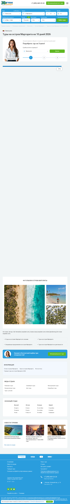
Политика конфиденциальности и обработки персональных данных (50, 472)
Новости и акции (11, 464)
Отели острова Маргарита (11, 368)
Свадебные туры (52, 388)
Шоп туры (28, 388)
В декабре (51, 408)
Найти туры (62, 20)
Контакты (10, 466)
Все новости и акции (9, 445)
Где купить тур (48, 484)
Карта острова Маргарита (26, 368)
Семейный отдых (30, 385)
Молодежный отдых (53, 385)
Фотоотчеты (38, 368)
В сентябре (40, 408)
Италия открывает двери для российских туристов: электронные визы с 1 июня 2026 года (34, 439)
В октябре (40, 410)
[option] (35, 304)
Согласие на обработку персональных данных (19, 471)
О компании (10, 462)
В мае (15, 412)
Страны (43, 464)
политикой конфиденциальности (37, 501)
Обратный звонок (49, 478)
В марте (16, 408)
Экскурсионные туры (10, 388)
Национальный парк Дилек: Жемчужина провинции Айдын (12, 437)
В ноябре (39, 412)
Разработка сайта (12, 493)
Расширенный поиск (63, 17)
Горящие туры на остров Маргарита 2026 (15, 371)
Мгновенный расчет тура (57, 354)
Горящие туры (11, 469)
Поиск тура (44, 462)
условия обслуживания (50, 497)
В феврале (51, 412)
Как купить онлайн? (46, 466)
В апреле (16, 410)
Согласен (49, 501)
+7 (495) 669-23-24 (37, 3)
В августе (28, 412)
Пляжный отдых (9, 385)
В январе (51, 410)
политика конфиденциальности (36, 497)
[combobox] (14, 11)
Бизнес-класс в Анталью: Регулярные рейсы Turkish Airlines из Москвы (56, 438)
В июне (27, 408)
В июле (27, 410)
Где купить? (44, 469)
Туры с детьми (8, 390)
